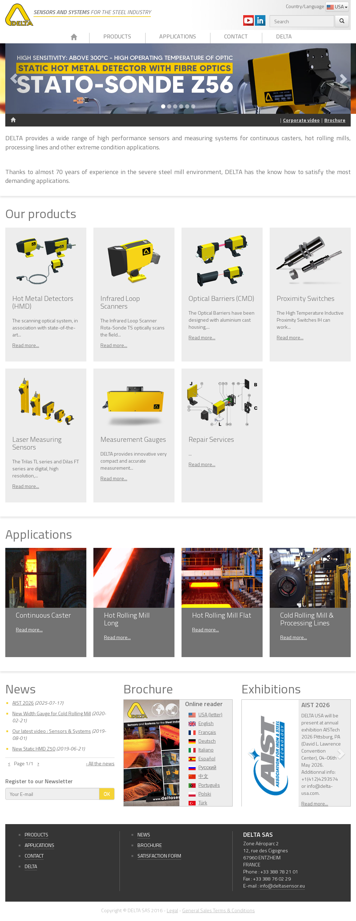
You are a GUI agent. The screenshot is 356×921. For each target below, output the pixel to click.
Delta (284, 36)
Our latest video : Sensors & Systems (51, 731)
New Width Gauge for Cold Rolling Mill (51, 713)
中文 (203, 776)
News (143, 834)
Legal (172, 910)
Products (117, 36)
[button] (31, 78)
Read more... (25, 345)
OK (107, 793)
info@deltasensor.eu (282, 885)
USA (337, 6)
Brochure (334, 120)
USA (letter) (210, 714)
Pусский (207, 767)
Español (206, 758)
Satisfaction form (159, 855)
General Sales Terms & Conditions (218, 910)
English (206, 723)
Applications (177, 36)
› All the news (100, 763)
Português (209, 785)
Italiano (206, 749)
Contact (236, 36)
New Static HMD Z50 (33, 748)
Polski (204, 793)
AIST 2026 (23, 702)
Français (207, 732)
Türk (202, 802)
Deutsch (207, 740)
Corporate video (301, 120)
